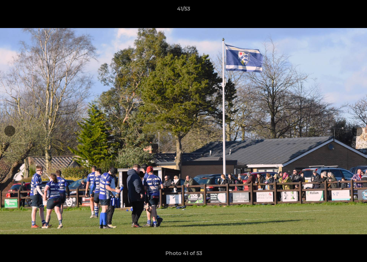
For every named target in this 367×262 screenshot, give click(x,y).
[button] (354, 10)
